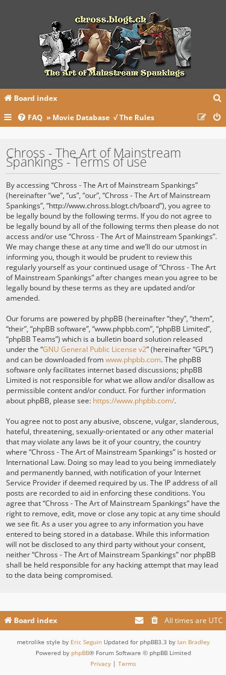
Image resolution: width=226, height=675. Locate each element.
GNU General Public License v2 (94, 349)
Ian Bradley (193, 642)
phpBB (80, 652)
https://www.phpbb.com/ (133, 400)
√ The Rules (133, 117)
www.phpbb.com (133, 359)
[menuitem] (217, 99)
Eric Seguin (86, 642)
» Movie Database (78, 117)
